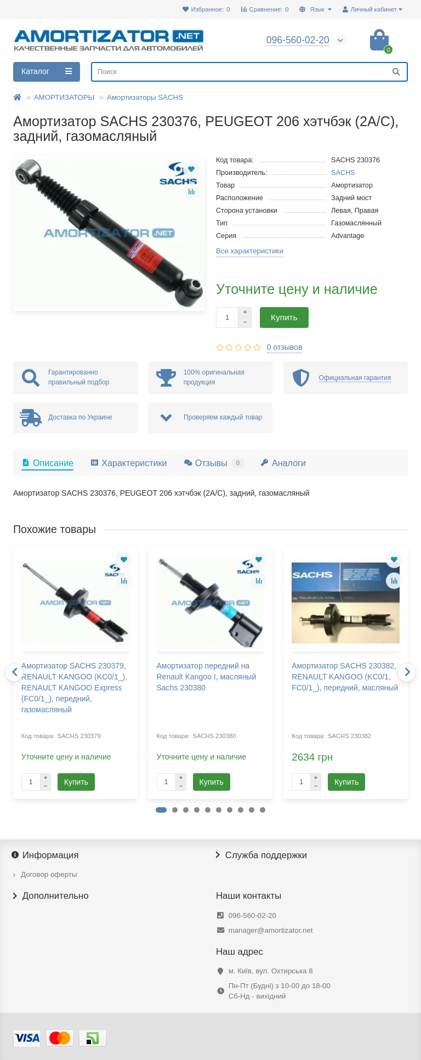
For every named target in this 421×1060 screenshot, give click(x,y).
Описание (47, 463)
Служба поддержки (261, 855)
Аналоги (283, 463)
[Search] (249, 72)
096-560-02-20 (252, 915)
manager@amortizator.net (271, 930)
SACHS (343, 173)
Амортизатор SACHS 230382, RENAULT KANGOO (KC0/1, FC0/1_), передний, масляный (345, 676)
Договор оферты (49, 874)
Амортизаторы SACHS (145, 97)
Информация (46, 855)
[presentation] (14, 672)
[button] (161, 810)
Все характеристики (249, 251)
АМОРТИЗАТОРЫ (64, 97)
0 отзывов (285, 347)
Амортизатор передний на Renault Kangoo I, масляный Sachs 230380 (207, 676)
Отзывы (214, 463)
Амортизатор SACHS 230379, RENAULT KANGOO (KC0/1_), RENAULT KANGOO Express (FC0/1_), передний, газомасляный (74, 687)
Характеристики (128, 463)
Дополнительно (51, 896)
